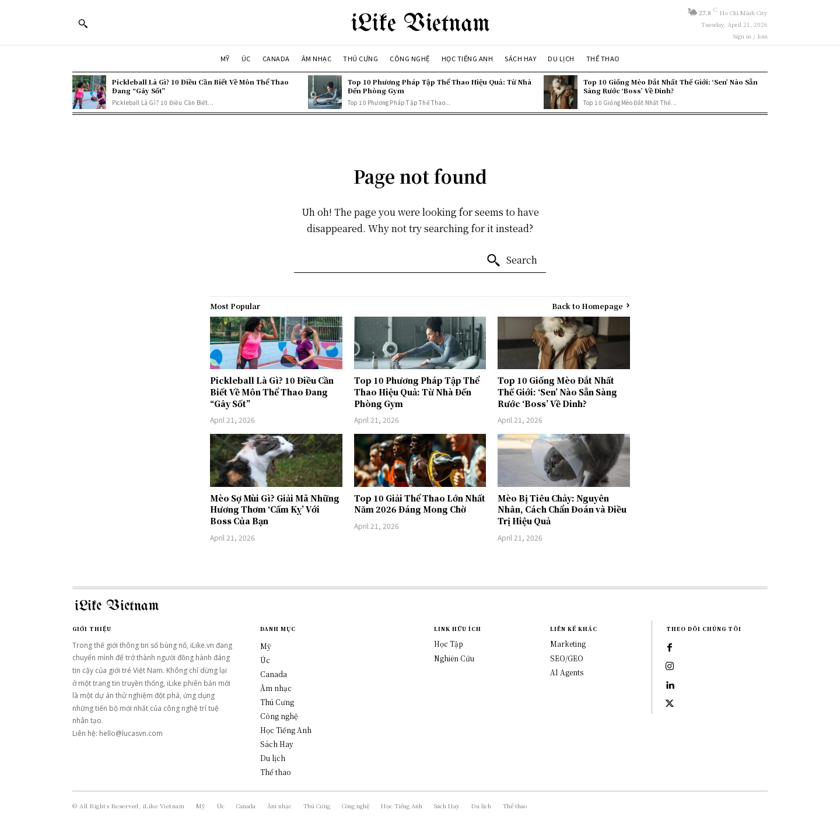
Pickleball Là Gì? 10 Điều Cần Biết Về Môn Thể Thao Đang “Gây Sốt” (200, 86)
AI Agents (566, 672)
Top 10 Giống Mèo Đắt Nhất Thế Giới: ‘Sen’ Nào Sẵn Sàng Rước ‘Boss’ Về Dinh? (670, 86)
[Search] (511, 260)
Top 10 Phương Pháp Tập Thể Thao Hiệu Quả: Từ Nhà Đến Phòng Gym (439, 86)
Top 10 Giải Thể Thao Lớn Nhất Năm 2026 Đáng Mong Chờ (419, 504)
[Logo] (420, 22)
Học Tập (448, 643)
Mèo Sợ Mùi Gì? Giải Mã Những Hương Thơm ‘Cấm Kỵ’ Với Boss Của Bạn (275, 509)
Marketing (568, 643)
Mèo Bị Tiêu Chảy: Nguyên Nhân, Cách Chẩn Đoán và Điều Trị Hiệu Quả (562, 509)
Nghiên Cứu (454, 658)
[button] (82, 23)
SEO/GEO (566, 658)
